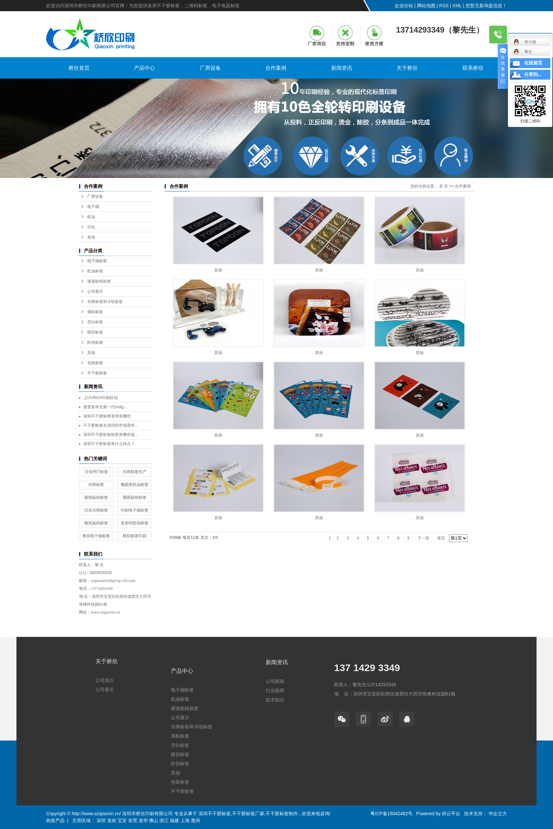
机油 (91, 216)
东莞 (132, 820)
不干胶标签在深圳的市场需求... (110, 425)
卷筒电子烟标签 (96, 536)
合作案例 (275, 68)
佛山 (153, 820)
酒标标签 (95, 312)
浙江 (164, 820)
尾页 (441, 538)
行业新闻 (275, 730)
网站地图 (426, 5)
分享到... (532, 74)
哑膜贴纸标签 (134, 497)
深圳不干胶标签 (214, 813)
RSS (444, 5)
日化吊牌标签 (96, 510)
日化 (91, 227)
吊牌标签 (96, 484)
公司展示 (95, 291)
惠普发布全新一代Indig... (105, 407)
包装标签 (95, 363)
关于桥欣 (407, 68)
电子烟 (93, 206)
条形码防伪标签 (134, 523)
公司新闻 (275, 721)
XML (456, 5)
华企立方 (497, 813)
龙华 (143, 820)
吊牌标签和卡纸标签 (105, 301)
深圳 (101, 820)
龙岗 (111, 820)
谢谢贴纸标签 (99, 281)
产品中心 (144, 68)
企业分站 (404, 5)
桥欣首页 (79, 68)
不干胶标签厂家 (248, 813)
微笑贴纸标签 (96, 523)
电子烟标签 (97, 261)
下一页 (423, 538)
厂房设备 (210, 68)
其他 (91, 237)
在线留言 (533, 63)
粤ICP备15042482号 (391, 813)
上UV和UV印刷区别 (100, 397)
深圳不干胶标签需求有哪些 (107, 416)
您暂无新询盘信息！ (486, 5)
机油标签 (95, 271)
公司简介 (104, 712)
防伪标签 (95, 342)
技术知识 (275, 739)
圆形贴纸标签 (96, 497)
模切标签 (95, 332)
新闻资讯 (341, 68)
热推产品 (55, 820)
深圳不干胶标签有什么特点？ (109, 443)
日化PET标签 (96, 471)
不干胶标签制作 (282, 813)
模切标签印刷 (134, 536)
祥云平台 (451, 813)
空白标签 (95, 322)
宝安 (122, 820)
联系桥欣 (473, 68)
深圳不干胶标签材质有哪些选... (110, 434)
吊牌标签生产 (134, 471)
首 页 (443, 186)
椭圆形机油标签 (134, 484)
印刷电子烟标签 (134, 510)
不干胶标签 (97, 373)
